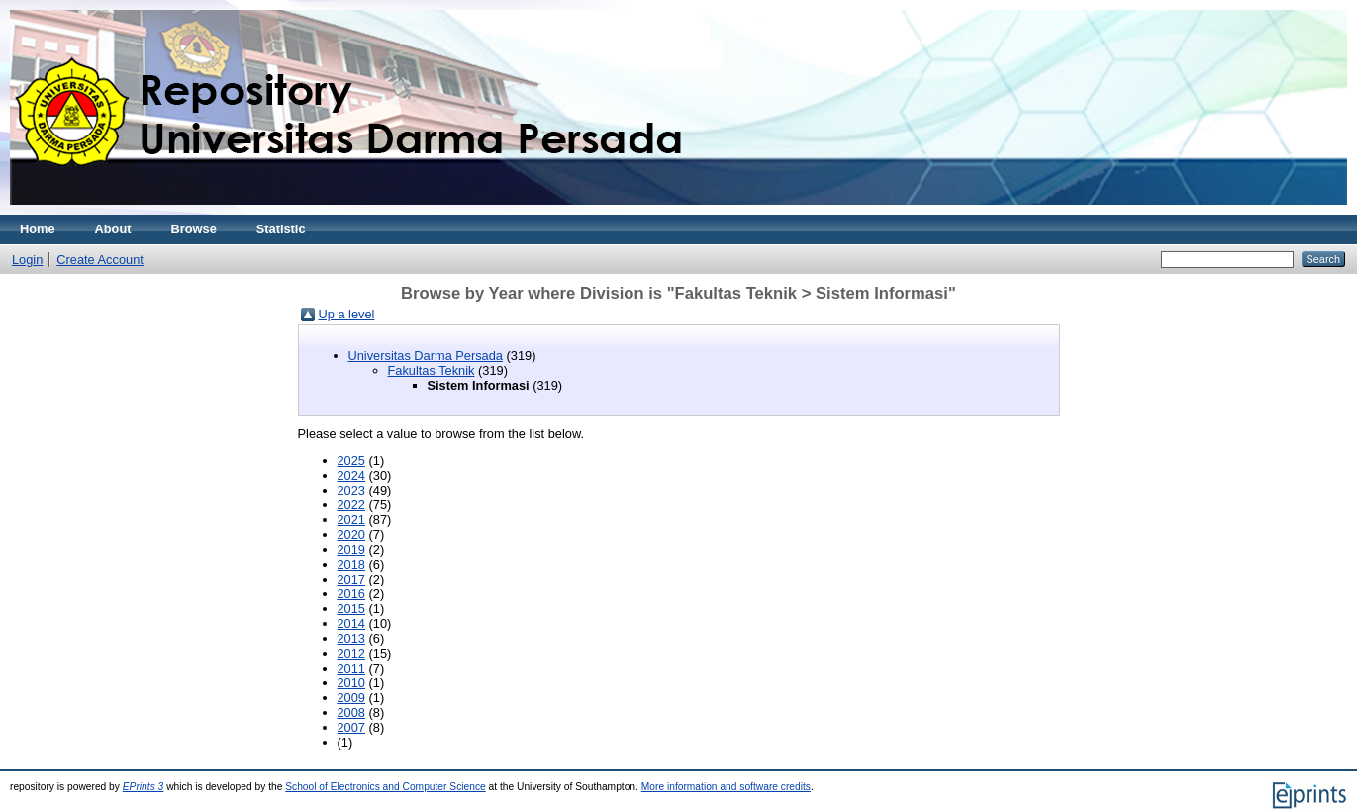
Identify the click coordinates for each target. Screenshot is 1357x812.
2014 (351, 623)
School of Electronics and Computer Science (385, 786)
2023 (351, 490)
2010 (351, 683)
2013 (351, 638)
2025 (351, 460)
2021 (351, 519)
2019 (351, 549)
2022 (351, 504)
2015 (351, 608)
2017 (351, 579)
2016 (351, 593)
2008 (351, 712)
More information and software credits (726, 786)
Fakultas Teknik (431, 370)
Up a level (347, 314)
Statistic (281, 229)
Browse (194, 229)
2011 (351, 668)
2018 (351, 564)
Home (37, 229)
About (113, 229)
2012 (351, 653)
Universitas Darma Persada (425, 355)
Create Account (100, 259)
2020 (351, 534)
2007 (351, 727)
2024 (351, 475)
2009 (351, 697)
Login (27, 259)
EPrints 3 (143, 786)
